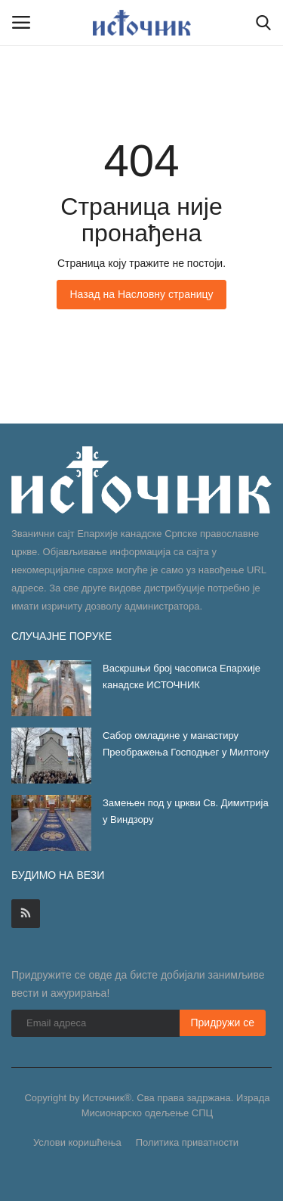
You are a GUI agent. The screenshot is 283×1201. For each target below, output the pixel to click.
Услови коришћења (77, 1142)
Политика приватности (187, 1142)
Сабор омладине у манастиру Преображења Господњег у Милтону (186, 744)
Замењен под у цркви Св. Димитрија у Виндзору (186, 811)
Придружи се (223, 1022)
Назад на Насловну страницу (141, 294)
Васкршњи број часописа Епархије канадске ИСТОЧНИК (181, 676)
